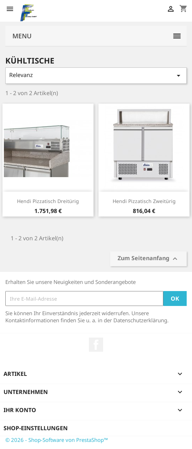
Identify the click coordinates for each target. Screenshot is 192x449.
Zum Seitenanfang (148, 258)
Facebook (96, 345)
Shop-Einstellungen (36, 428)
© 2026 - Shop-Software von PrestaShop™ (56, 439)
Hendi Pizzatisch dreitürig (48, 201)
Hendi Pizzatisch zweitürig (144, 201)
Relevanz (96, 75)
